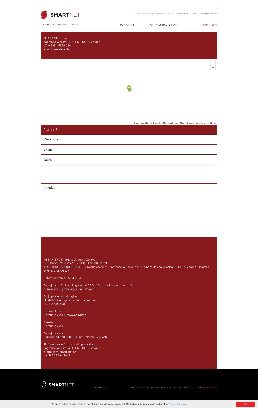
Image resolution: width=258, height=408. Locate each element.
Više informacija (178, 404)
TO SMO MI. (127, 25)
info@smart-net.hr (210, 13)
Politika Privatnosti (101, 387)
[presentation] (68, 174)
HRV (206, 25)
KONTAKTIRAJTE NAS (162, 25)
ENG (214, 25)
